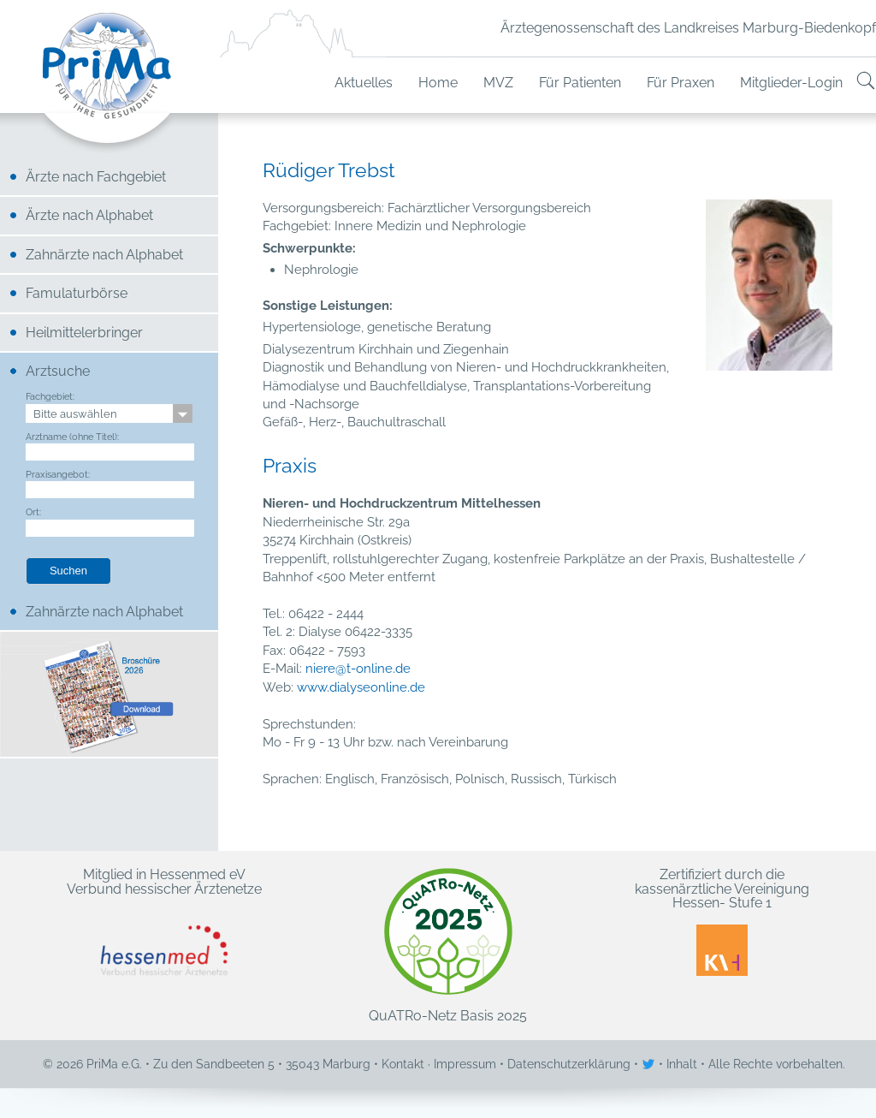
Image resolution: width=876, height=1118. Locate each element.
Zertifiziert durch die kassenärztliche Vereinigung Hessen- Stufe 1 (722, 921)
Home (438, 82)
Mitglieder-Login (791, 82)
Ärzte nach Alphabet (89, 215)
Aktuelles (363, 82)
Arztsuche (58, 371)
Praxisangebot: (58, 474)
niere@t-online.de (358, 668)
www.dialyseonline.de (361, 687)
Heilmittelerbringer (84, 332)
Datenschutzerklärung (568, 1064)
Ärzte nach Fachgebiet (96, 177)
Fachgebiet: (50, 396)
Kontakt (403, 1064)
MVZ (498, 82)
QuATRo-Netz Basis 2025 (448, 945)
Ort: (33, 512)
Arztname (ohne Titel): (72, 437)
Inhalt (681, 1064)
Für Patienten (580, 82)
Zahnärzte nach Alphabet (104, 255)
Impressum (465, 1064)
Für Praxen (680, 82)
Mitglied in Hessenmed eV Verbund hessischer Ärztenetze (164, 921)
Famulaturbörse (76, 293)
